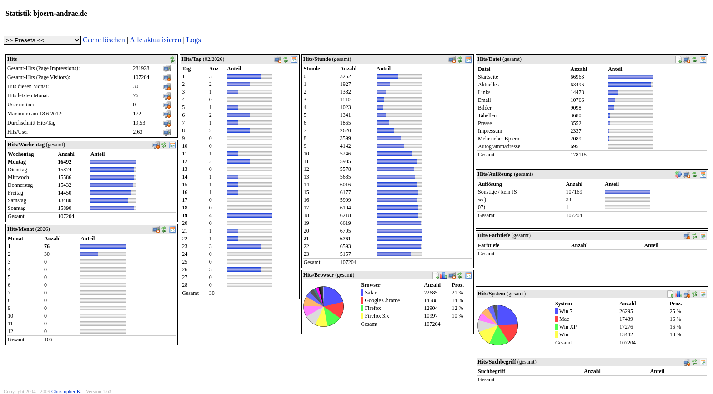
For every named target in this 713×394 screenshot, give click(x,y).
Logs (193, 40)
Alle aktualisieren (155, 40)
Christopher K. (66, 391)
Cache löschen (104, 40)
